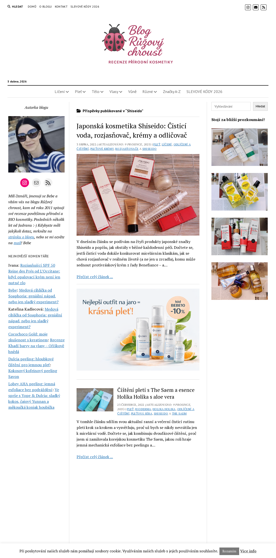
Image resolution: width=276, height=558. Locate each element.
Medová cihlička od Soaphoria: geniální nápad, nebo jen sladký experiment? (33, 295)
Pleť (78, 91)
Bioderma (143, 409)
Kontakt (61, 6)
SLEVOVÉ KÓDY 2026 (84, 6)
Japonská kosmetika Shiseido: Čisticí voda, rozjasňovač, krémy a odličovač (132, 130)
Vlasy (113, 91)
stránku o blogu (21, 237)
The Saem (179, 413)
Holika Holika (164, 409)
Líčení (60, 91)
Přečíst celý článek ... (95, 276)
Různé (147, 91)
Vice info (248, 550)
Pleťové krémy (102, 149)
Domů (32, 6)
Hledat (260, 106)
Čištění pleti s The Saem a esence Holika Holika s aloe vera (156, 393)
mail (17, 242)
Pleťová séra (141, 413)
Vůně (132, 91)
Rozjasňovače (126, 149)
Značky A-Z (172, 91)
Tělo (95, 91)
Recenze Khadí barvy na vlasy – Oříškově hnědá (36, 345)
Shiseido (149, 149)
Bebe (12, 290)
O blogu (45, 6)
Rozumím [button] (229, 551)
